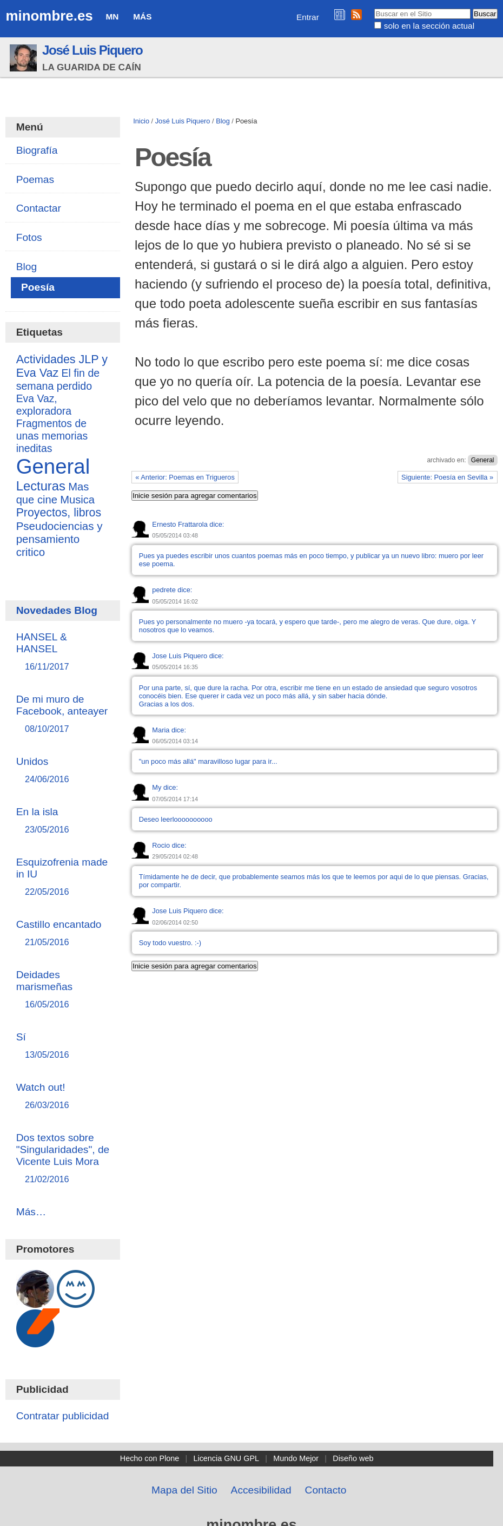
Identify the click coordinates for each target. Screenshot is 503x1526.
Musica (77, 500)
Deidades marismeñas (63, 990)
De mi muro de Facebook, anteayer (63, 714)
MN (112, 16)
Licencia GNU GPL (226, 1458)
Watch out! (63, 1096)
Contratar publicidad (62, 1416)
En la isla (63, 821)
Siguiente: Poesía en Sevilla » (447, 477)
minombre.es (48, 15)
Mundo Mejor (296, 1458)
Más (142, 16)
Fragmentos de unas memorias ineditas (52, 435)
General (482, 460)
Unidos (63, 770)
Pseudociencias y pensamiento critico (59, 539)
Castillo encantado (63, 933)
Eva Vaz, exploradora (43, 404)
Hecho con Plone (150, 1458)
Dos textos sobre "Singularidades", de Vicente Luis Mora (63, 1159)
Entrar (307, 17)
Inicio (141, 121)
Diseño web (353, 1458)
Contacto (326, 1490)
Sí (63, 1046)
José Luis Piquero (92, 50)
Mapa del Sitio (184, 1490)
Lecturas (40, 486)
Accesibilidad (261, 1490)
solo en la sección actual (429, 25)
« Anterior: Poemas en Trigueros (185, 477)
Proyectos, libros (58, 512)
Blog (223, 121)
